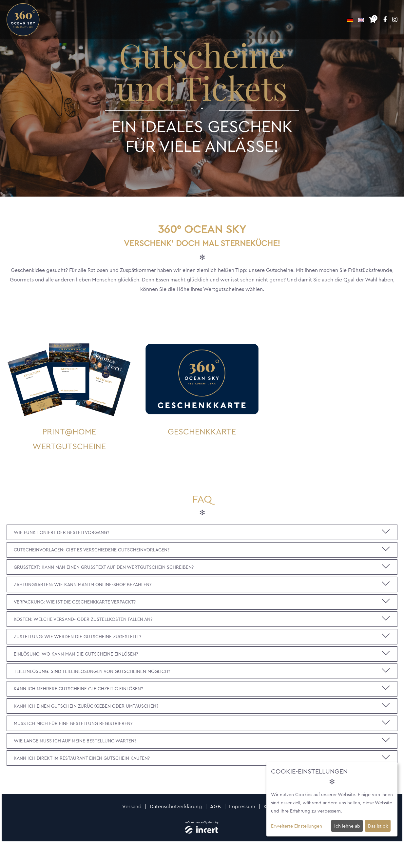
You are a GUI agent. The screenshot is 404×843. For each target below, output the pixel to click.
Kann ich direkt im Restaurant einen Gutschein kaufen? (82, 758)
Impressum (242, 806)
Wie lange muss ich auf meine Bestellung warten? (75, 741)
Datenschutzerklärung (176, 806)
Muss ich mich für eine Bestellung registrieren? (73, 723)
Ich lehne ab (347, 826)
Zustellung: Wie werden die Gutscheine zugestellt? (77, 636)
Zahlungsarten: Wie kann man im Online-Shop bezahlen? (82, 584)
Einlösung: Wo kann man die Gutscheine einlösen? (76, 654)
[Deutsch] (350, 19)
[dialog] (331, 799)
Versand (132, 806)
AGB (215, 806)
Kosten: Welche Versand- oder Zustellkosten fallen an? (83, 619)
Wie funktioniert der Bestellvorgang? (61, 532)
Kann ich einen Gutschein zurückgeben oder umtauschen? (86, 706)
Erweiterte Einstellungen (296, 826)
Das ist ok (378, 826)
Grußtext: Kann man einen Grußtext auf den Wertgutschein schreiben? (104, 567)
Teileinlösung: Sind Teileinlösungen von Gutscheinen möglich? (92, 671)
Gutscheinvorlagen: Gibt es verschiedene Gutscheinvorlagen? (91, 549)
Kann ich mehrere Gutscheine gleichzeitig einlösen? (78, 688)
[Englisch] (361, 19)
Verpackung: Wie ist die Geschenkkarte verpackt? (75, 602)
